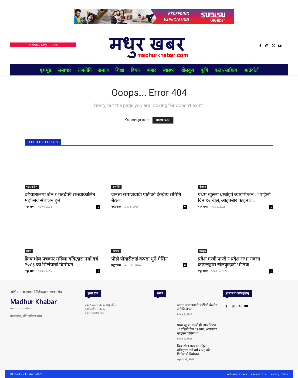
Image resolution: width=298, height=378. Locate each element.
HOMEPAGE (163, 120)
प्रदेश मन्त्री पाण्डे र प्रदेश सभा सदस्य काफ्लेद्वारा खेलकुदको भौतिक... (229, 261)
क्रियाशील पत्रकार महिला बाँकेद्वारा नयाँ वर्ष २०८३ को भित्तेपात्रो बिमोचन (61, 261)
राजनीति (116, 186)
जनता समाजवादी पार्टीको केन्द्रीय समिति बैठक (194, 306)
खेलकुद (202, 186)
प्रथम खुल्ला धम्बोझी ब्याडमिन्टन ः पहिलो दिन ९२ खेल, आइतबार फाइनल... (234, 197)
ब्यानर (28, 251)
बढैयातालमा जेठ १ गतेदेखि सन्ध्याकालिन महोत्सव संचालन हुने (60, 197)
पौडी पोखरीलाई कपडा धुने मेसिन (139, 259)
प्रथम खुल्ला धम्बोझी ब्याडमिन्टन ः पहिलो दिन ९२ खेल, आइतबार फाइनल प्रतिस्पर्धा (197, 328)
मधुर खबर (29, 206)
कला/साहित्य (31, 186)
